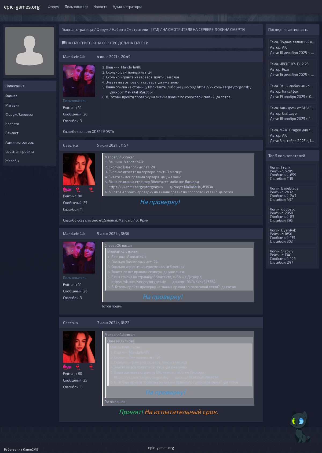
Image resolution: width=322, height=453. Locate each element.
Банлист (12, 133)
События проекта (19, 151)
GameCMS (30, 449)
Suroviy (287, 251)
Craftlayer (290, 113)
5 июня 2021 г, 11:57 (112, 145)
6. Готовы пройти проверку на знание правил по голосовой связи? (160, 97)
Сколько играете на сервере (129, 77)
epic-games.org (22, 6)
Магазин (12, 105)
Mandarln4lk (74, 56)
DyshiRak (288, 230)
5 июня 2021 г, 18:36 (113, 233)
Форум (54, 7)
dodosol (288, 209)
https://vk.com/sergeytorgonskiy (224, 87)
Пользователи (76, 7)
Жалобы (12, 161)
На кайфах (290, 91)
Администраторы (127, 7)
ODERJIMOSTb (103, 131)
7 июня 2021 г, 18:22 (113, 323)
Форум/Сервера (19, 114)
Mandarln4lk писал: (120, 157)
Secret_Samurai (104, 220)
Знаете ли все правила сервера (131, 82)
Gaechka (70, 145)
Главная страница (77, 29)
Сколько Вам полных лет (126, 72)
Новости (100, 7)
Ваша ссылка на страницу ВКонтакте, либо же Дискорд (151, 87)
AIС (284, 47)
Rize (285, 69)
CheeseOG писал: (118, 245)
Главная (11, 96)
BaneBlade (290, 188)
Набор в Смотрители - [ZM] (135, 29)
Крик (144, 220)
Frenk (285, 167)
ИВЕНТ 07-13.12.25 (294, 64)
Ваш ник (112, 67)
